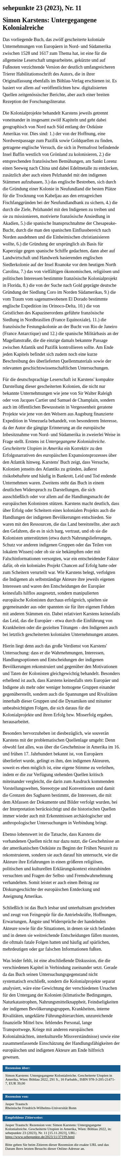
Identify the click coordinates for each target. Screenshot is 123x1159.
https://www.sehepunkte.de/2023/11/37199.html (39, 1137)
